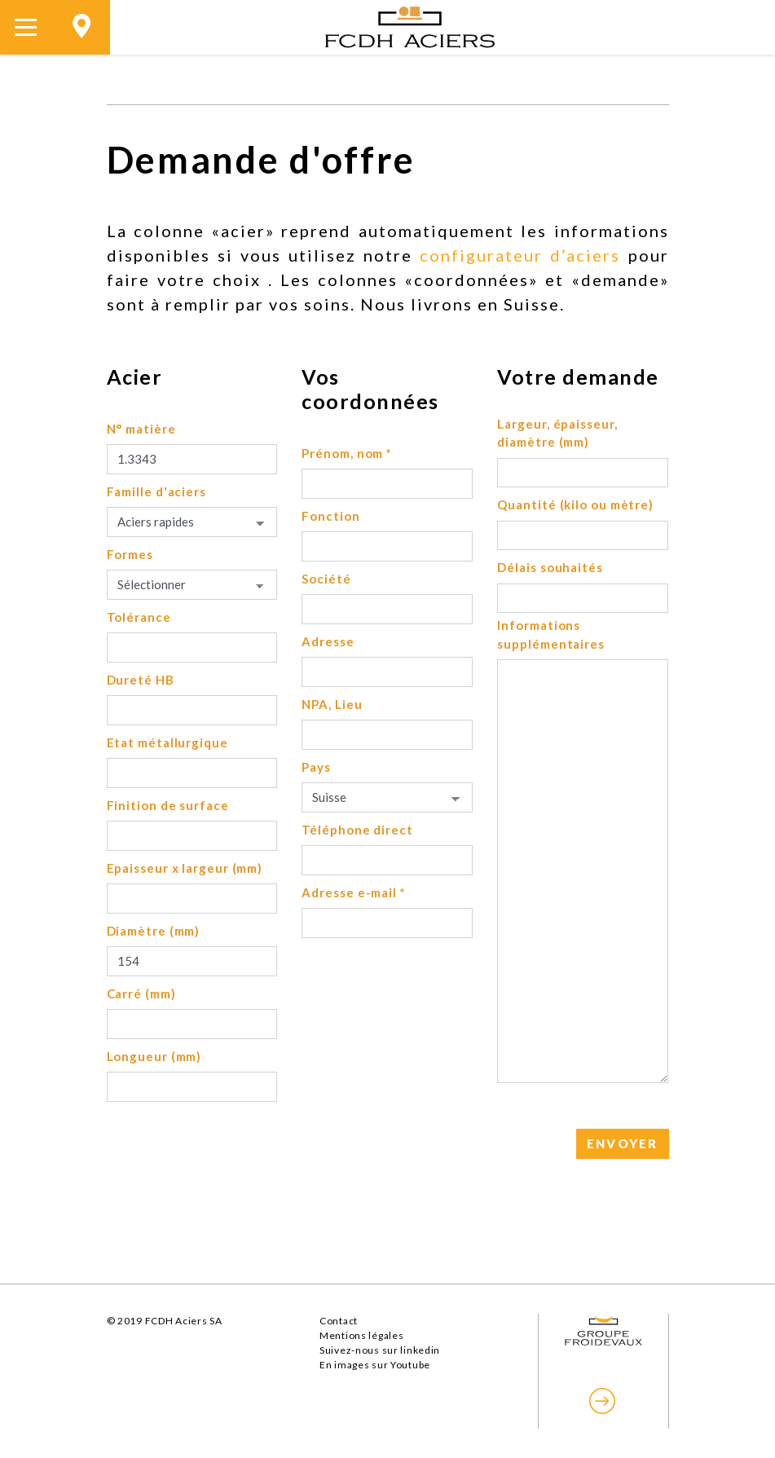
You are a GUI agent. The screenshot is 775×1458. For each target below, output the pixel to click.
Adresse (328, 641)
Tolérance (139, 617)
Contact (338, 1321)
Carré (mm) (141, 993)
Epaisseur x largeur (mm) (185, 868)
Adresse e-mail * (353, 892)
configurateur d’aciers (520, 255)
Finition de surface (168, 805)
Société (326, 578)
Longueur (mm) (154, 1056)
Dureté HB (140, 679)
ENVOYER (622, 1143)
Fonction (330, 516)
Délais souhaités (549, 567)
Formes (130, 554)
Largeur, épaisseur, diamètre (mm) (557, 433)
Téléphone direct (357, 829)
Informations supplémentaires (551, 634)
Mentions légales (361, 1335)
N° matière (141, 428)
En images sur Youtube (374, 1365)
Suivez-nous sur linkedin (379, 1350)
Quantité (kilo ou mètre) (575, 504)
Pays (316, 767)
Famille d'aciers (156, 491)
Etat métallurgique (167, 742)
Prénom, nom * (347, 453)
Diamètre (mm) (153, 930)
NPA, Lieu (332, 704)
